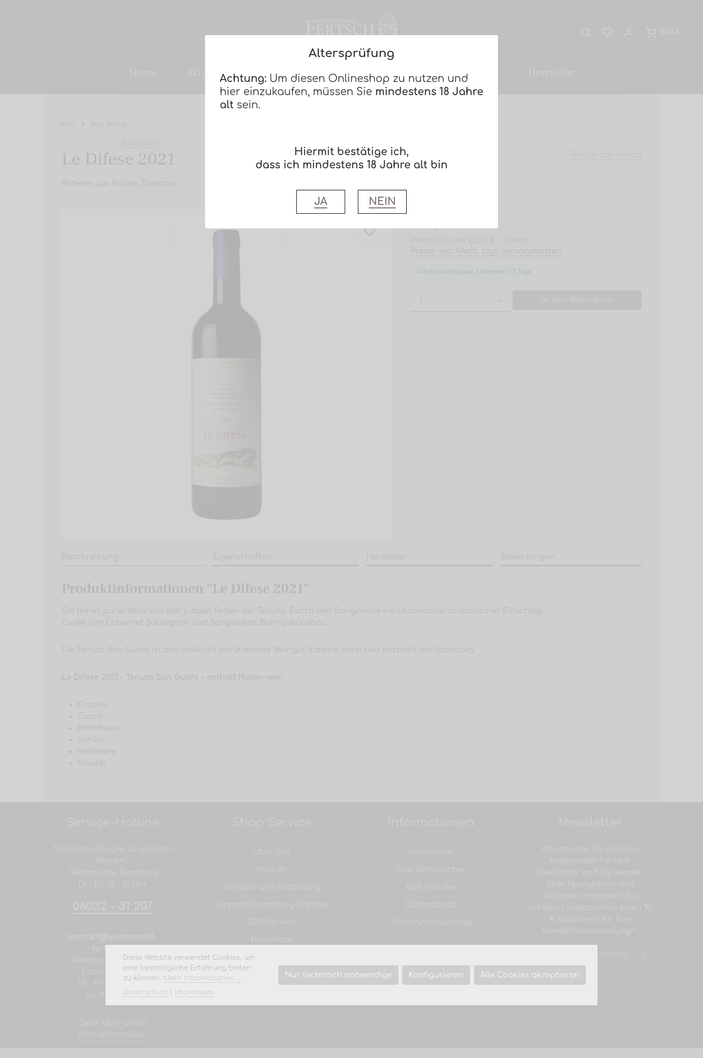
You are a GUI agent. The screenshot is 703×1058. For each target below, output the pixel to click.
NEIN (382, 201)
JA (320, 201)
